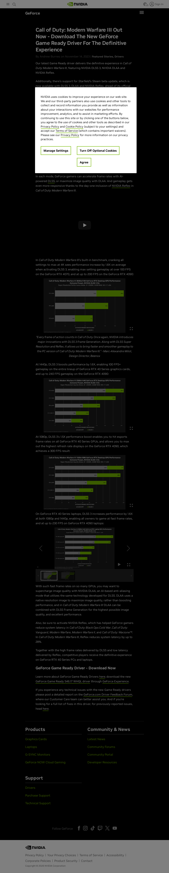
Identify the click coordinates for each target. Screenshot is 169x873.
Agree (84, 162)
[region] (85, 130)
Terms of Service (67, 130)
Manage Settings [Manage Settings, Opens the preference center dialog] (56, 150)
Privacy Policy (50, 126)
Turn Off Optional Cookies (98, 150)
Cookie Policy (74, 126)
